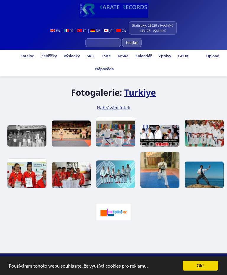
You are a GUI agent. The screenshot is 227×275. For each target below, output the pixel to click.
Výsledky (71, 55)
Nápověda (104, 68)
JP (108, 30)
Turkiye (140, 92)
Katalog (27, 55)
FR (68, 30)
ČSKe (105, 55)
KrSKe (123, 55)
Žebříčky (48, 55)
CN (121, 30)
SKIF (90, 55)
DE (95, 30)
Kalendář (143, 55)
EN (55, 30)
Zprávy (164, 55)
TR (82, 30)
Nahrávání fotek (113, 107)
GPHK (183, 55)
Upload (212, 55)
